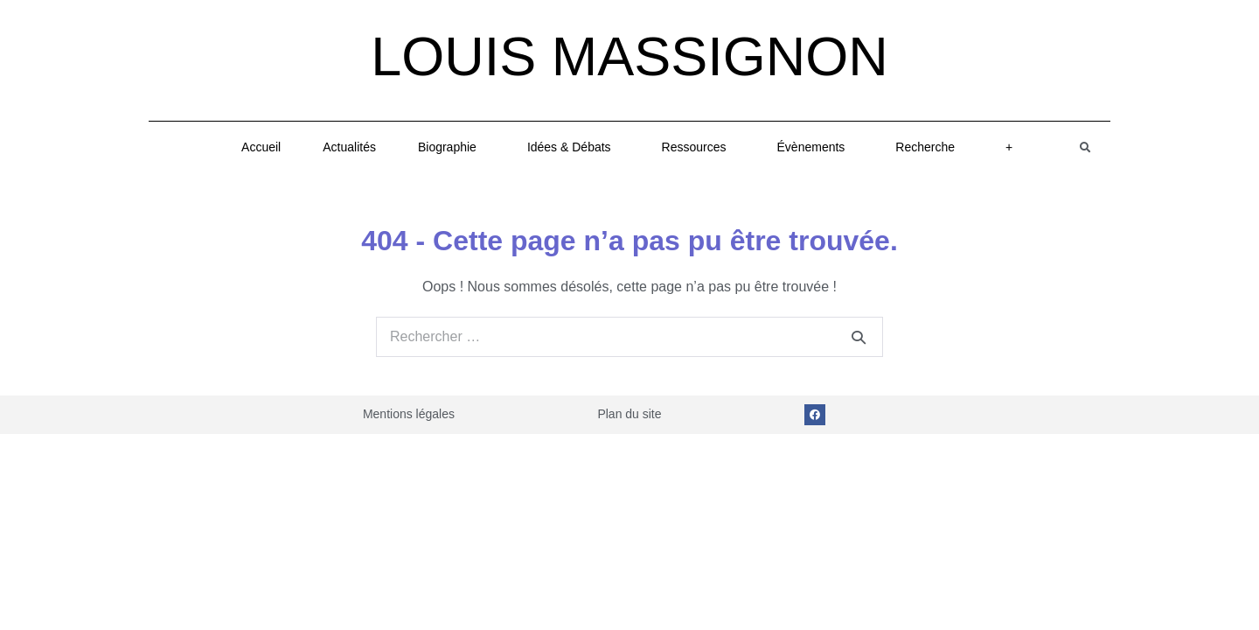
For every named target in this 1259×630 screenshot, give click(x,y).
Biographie (451, 147)
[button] (1085, 147)
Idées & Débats (573, 147)
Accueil (261, 147)
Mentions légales (409, 414)
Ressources (698, 147)
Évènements (815, 147)
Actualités (349, 147)
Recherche (929, 147)
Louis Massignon (629, 56)
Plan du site (629, 414)
